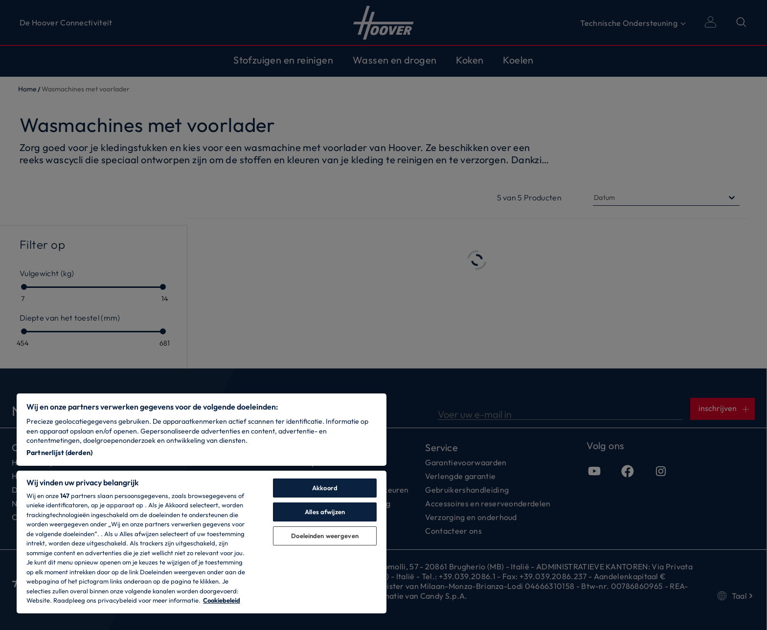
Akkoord (325, 488)
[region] (201, 503)
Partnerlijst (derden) (59, 452)
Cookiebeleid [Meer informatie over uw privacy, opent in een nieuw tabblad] (221, 600)
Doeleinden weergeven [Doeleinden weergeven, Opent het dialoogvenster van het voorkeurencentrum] (325, 536)
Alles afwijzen (325, 512)
